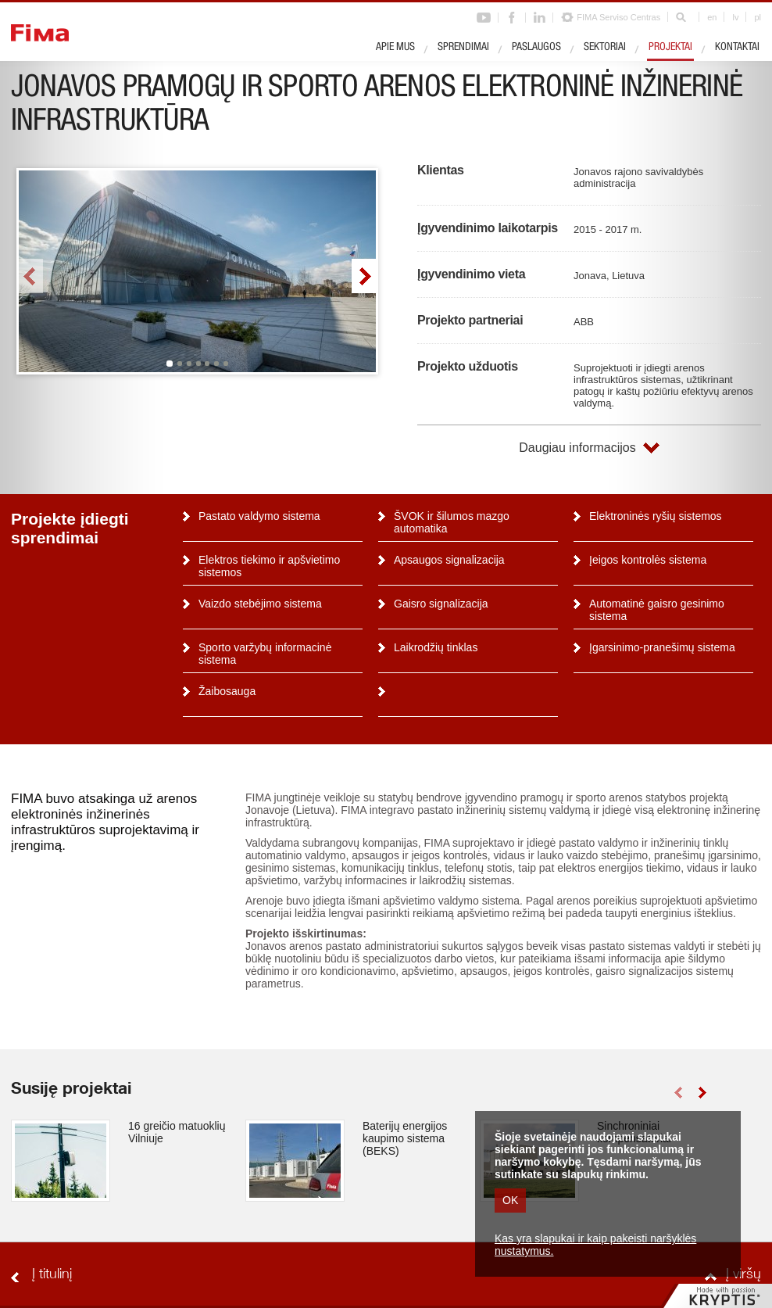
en (712, 17)
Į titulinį (52, 1275)
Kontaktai (737, 47)
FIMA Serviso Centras (618, 17)
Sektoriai (605, 47)
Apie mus (395, 47)
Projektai (670, 47)
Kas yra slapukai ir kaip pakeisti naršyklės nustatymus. (595, 1244)
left (31, 276)
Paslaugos (536, 47)
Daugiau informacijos (577, 447)
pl (757, 17)
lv (735, 17)
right (364, 276)
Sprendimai (463, 47)
